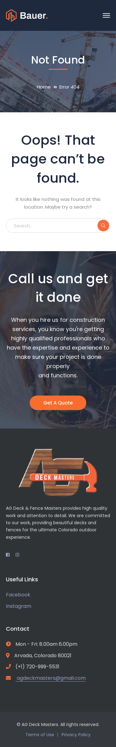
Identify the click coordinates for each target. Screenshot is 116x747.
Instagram (18, 606)
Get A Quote (58, 403)
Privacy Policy (76, 735)
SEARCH (103, 225)
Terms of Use (39, 735)
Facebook (18, 594)
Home (44, 87)
